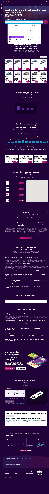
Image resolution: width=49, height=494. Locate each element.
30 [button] (30, 39)
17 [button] (9, 37)
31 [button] (9, 41)
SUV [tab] (29, 133)
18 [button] (11, 37)
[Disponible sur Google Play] (39, 472)
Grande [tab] (26, 133)
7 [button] (18, 32)
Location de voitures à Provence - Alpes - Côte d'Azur (23, 6)
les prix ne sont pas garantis (27, 458)
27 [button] (16, 39)
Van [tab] (31, 133)
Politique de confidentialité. (8, 404)
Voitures (6, 6)
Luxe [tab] (34, 133)
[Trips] (1, 14)
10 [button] (32, 32)
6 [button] (16, 32)
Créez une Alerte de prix (41, 444)
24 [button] (9, 39)
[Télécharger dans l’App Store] (39, 474)
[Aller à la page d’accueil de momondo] (6, 1)
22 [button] (20, 37)
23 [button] (30, 37)
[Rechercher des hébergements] (1, 6)
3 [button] (9, 32)
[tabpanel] (26, 109)
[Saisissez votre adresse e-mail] (15, 396)
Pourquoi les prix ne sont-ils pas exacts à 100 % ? (27, 464)
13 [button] (39, 32)
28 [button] (18, 39)
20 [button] (16, 37)
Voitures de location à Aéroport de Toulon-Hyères (12, 423)
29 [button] (20, 39)
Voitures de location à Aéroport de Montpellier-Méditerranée (33, 421)
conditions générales (19, 403)
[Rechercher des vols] (1, 4)
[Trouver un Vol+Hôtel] (1, 10)
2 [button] (30, 30)
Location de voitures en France (12, 6)
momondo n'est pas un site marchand (27, 461)
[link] (15, 162)
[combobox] (8, 19)
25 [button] (11, 39)
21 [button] (18, 37)
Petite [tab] (18, 133)
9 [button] (30, 32)
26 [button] (37, 37)
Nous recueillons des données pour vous (27, 462)
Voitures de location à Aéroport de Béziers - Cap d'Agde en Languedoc (33, 423)
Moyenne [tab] (21, 133)
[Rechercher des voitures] (1, 8)
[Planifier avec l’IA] (1, 12)
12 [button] (37, 32)
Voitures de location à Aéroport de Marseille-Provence (12, 421)
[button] (2, 1)
